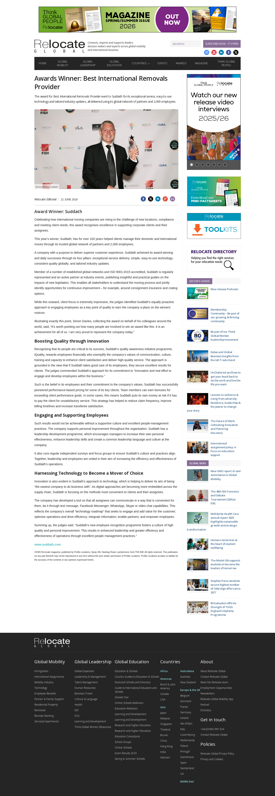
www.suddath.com (47, 544)
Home (42, 63)
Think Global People (226, 63)
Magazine (201, 63)
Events (162, 63)
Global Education (114, 63)
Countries (139, 63)
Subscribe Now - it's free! (221, 44)
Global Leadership (87, 63)
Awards (181, 63)
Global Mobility (62, 63)
